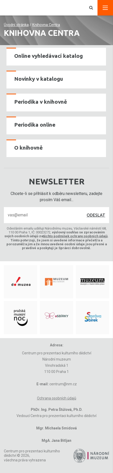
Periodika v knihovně (40, 102)
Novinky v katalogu (38, 79)
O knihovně (28, 148)
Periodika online (34, 125)
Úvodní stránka (16, 25)
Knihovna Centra (46, 25)
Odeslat (96, 215)
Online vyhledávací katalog (48, 56)
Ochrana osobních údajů (56, 398)
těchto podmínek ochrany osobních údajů (75, 236)
